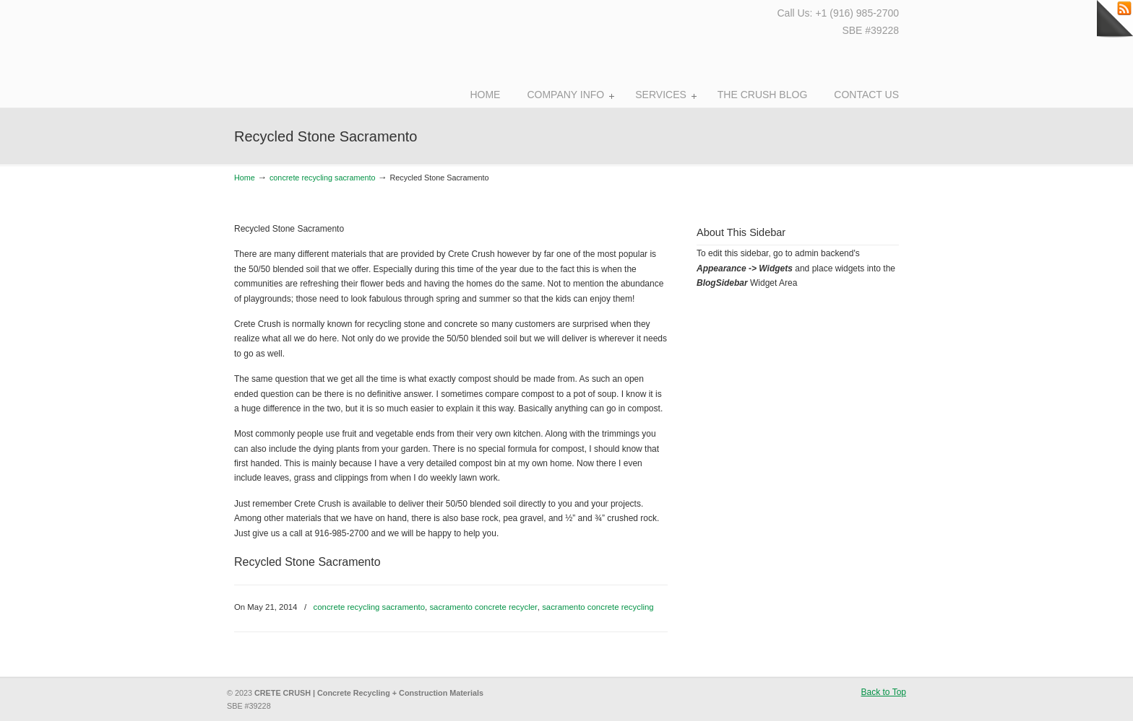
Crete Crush (312, 50)
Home (244, 177)
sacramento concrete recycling (597, 607)
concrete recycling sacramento (322, 177)
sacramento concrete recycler (483, 607)
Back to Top (883, 692)
